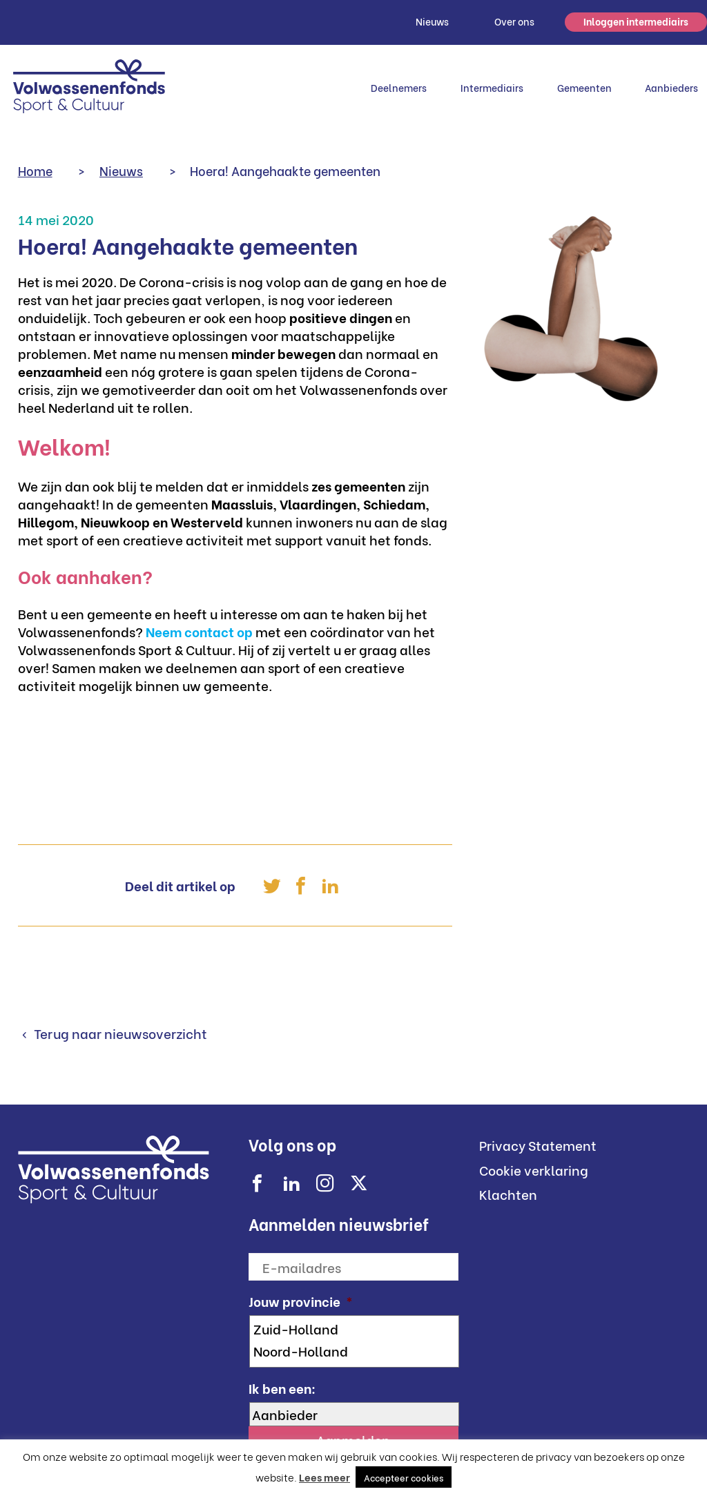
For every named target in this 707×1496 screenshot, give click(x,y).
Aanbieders (671, 87)
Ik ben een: (282, 1388)
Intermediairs (492, 87)
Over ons (514, 21)
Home (35, 170)
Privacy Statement (538, 1144)
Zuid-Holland (355, 1328)
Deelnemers (399, 87)
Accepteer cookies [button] (403, 1477)
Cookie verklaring (533, 1169)
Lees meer (324, 1476)
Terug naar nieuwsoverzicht (119, 1032)
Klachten (508, 1193)
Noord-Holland (355, 1350)
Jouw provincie (301, 1301)
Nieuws (432, 21)
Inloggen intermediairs (635, 21)
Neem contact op (199, 631)
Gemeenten (584, 87)
